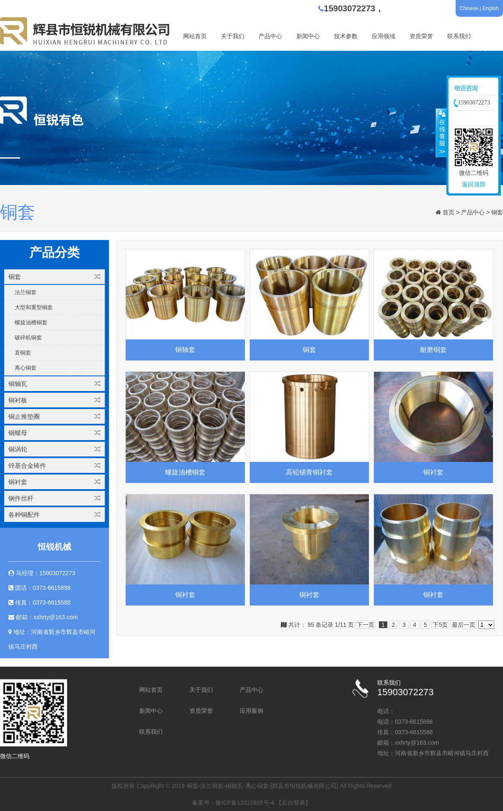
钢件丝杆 (54, 498)
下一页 (365, 624)
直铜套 (23, 352)
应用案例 (251, 710)
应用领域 (383, 36)
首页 (448, 212)
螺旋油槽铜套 (31, 322)
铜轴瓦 (54, 383)
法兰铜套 (25, 292)
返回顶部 (473, 184)
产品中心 (270, 36)
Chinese (469, 8)
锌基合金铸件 (54, 465)
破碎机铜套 (28, 337)
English (490, 8)
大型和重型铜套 (34, 307)
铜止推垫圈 (54, 416)
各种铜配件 (54, 514)
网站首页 (195, 36)
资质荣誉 (421, 36)
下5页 (440, 624)
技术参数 (346, 36)
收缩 (441, 132)
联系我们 (459, 36)
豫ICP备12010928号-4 (244, 802)
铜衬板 (54, 400)
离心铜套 (25, 368)
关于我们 (232, 36)
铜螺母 (54, 432)
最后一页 (463, 624)
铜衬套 (54, 482)
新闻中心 (308, 36)
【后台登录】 (293, 802)
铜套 (497, 212)
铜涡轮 (54, 449)
